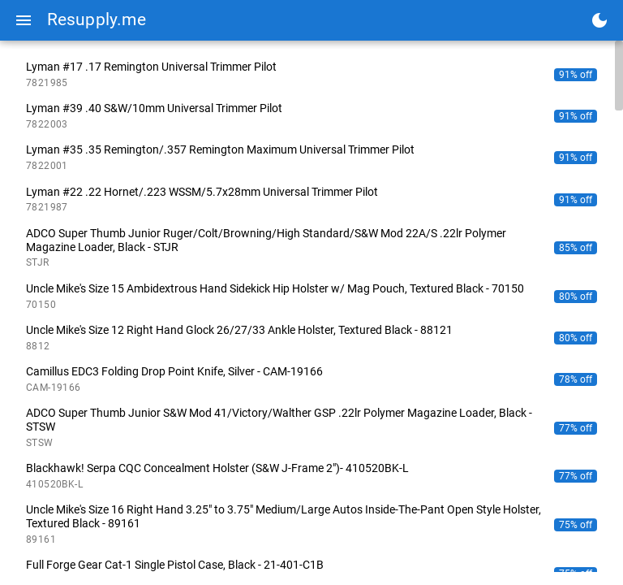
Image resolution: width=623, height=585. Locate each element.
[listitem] (311, 74)
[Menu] (23, 20)
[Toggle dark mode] (599, 20)
